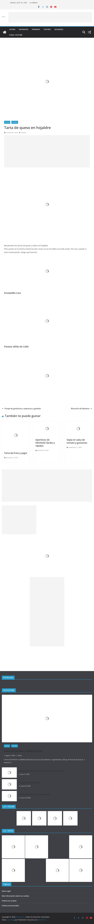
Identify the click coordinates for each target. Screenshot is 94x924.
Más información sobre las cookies (15, 896)
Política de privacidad (10, 906)
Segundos (58, 29)
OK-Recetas (8, 677)
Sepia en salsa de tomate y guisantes (77, 441)
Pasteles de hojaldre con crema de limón (34, 794)
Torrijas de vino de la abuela (30, 783)
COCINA (12, 29)
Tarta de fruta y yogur (15, 453)
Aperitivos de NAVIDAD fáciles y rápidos (45, 442)
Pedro (20, 756)
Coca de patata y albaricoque (23, 751)
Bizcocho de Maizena (81, 408)
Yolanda (23, 133)
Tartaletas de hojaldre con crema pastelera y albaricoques (41, 771)
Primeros (36, 29)
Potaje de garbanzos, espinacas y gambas (21, 408)
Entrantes (23, 29)
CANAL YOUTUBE (15, 35)
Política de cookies (9, 901)
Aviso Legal (6, 891)
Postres (47, 29)
